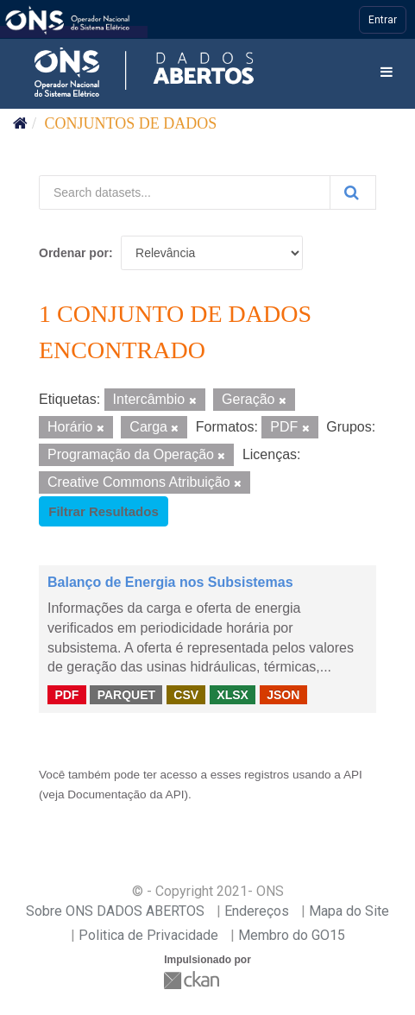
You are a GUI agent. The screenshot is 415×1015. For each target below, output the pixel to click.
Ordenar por (74, 253)
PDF (66, 694)
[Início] (20, 123)
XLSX (232, 694)
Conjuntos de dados (131, 123)
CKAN (193, 980)
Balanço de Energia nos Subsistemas (170, 582)
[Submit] (353, 192)
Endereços (256, 911)
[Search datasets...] (184, 192)
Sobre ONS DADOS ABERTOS (115, 911)
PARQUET (126, 694)
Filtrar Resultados (103, 511)
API (352, 774)
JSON (283, 694)
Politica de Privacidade (148, 935)
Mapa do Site (349, 911)
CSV (185, 694)
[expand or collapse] (386, 72)
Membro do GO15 (291, 935)
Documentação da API (125, 794)
